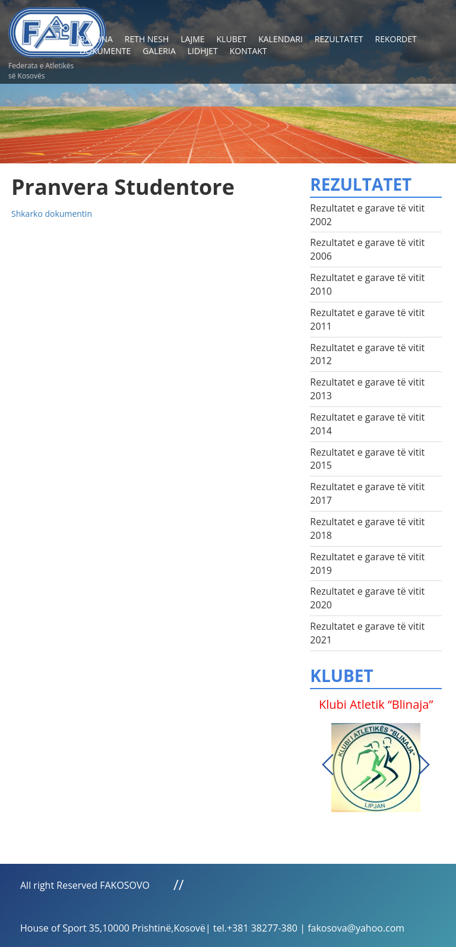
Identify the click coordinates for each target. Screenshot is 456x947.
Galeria (159, 50)
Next (424, 764)
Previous (328, 764)
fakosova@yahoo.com (356, 928)
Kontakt (248, 50)
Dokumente (105, 50)
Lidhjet (203, 50)
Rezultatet (339, 39)
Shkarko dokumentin (51, 213)
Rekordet (396, 39)
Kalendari (280, 39)
